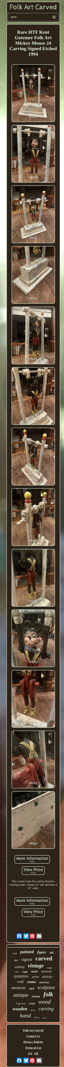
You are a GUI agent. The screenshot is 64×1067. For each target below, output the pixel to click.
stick (31, 988)
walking (19, 967)
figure (41, 952)
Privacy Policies (33, 1042)
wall (20, 981)
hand (25, 1015)
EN (30, 1053)
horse (45, 1018)
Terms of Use (33, 1047)
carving (46, 1008)
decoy (36, 1017)
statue (31, 982)
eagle (25, 971)
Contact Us (33, 1036)
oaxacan (46, 971)
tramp (49, 968)
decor (33, 1010)
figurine (21, 1004)
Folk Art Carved (33, 1030)
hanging (36, 996)
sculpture (46, 987)
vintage (36, 966)
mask (34, 971)
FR (36, 1053)
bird (16, 960)
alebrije (47, 976)
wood (44, 1002)
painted (27, 951)
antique (20, 995)
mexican (18, 987)
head (15, 953)
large (32, 1003)
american (44, 982)
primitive (21, 976)
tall (51, 952)
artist (35, 976)
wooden (20, 1008)
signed (26, 959)
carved (43, 958)
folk (48, 994)
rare (17, 971)
